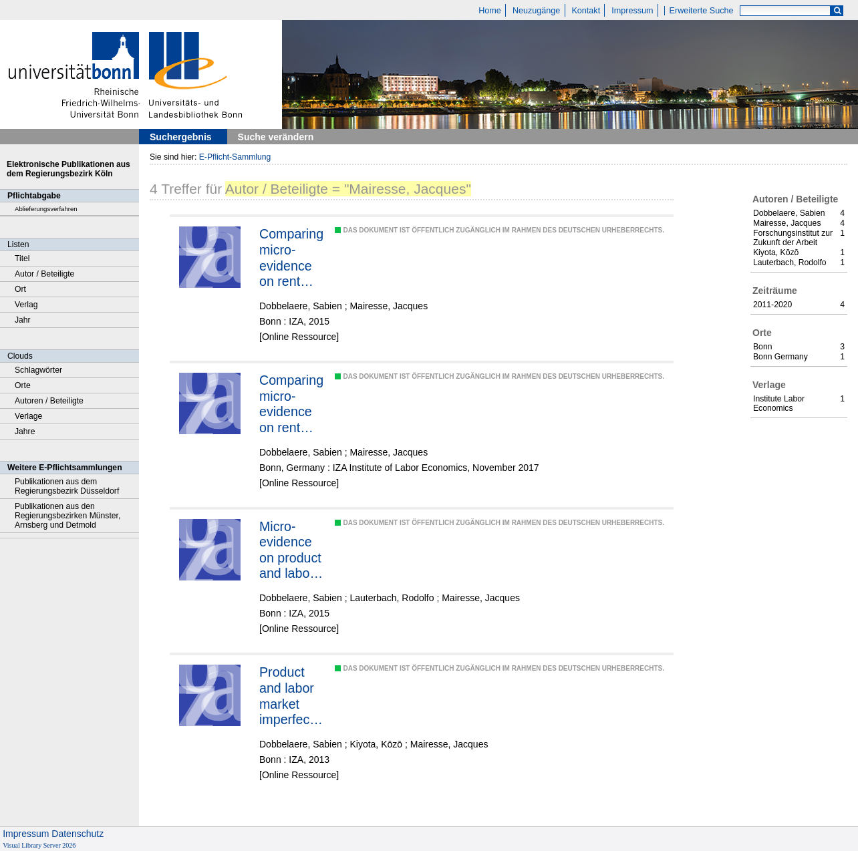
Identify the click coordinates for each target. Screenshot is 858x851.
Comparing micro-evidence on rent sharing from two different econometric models (291, 404)
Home (489, 10)
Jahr (23, 320)
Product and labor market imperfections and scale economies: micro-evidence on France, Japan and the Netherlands (291, 696)
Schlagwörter (38, 370)
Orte (23, 385)
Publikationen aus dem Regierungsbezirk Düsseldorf (67, 486)
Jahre (25, 431)
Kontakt (585, 10)
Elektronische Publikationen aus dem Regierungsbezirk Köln (68, 169)
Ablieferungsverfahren (46, 208)
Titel (22, 258)
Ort (20, 289)
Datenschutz (77, 833)
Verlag (26, 304)
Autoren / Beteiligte (49, 400)
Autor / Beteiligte (44, 274)
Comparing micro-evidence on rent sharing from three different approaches (291, 257)
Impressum (632, 10)
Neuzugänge (536, 10)
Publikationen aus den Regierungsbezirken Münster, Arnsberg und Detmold (67, 516)
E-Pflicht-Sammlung (235, 157)
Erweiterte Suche (702, 10)
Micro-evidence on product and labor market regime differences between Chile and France (291, 550)
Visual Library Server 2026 (39, 845)
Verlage (28, 416)
